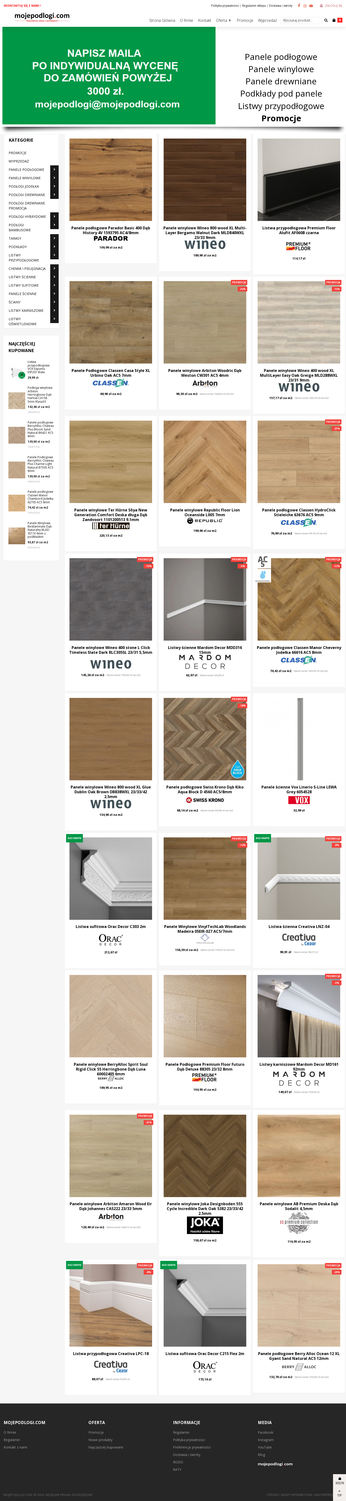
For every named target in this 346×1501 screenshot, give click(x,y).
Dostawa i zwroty (280, 6)
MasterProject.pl (328, 1495)
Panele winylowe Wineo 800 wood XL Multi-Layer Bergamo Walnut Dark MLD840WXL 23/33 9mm (205, 232)
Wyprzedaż (267, 20)
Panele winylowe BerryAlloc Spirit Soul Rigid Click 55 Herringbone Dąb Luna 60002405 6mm (111, 1069)
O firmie (186, 20)
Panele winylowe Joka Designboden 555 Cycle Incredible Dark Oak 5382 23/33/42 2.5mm (205, 1208)
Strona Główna (162, 20)
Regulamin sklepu (254, 6)
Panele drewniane (281, 81)
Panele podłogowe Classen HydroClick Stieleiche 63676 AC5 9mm (299, 512)
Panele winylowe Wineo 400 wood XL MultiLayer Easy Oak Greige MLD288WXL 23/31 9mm (299, 375)
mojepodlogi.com (18, 1495)
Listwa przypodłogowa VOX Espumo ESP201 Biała (38, 367)
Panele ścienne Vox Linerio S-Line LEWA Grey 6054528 (299, 789)
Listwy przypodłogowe (281, 105)
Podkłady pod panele (281, 93)
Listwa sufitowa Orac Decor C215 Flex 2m (205, 1353)
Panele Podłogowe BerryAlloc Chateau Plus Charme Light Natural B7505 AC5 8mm (41, 464)
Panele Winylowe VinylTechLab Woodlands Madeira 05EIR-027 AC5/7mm (205, 929)
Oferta (221, 20)
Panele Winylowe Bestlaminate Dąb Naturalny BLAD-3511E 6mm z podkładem (40, 530)
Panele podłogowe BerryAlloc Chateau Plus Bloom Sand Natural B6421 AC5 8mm (41, 429)
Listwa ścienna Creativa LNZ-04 (299, 926)
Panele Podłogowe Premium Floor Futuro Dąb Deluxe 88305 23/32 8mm (205, 1067)
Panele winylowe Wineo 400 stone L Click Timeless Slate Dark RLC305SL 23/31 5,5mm (110, 650)
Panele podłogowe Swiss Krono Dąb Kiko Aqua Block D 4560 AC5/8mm (205, 789)
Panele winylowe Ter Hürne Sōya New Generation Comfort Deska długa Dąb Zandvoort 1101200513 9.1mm (110, 514)
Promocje (245, 20)
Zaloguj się (333, 6)
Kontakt (204, 20)
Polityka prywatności (225, 6)
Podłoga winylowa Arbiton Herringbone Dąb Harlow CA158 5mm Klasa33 (40, 395)
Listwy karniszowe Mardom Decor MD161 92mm (299, 1067)
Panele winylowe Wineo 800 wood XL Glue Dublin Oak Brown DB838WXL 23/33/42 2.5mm (111, 791)
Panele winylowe (281, 69)
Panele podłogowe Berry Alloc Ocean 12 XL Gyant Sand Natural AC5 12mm (299, 1356)
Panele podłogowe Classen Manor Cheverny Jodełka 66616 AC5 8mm (299, 650)
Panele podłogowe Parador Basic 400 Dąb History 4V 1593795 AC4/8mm (110, 230)
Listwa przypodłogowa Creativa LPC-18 (111, 1353)
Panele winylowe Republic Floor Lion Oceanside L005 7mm (205, 512)
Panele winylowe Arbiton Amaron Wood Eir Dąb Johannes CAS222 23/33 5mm (111, 1206)
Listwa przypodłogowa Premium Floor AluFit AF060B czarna (299, 230)
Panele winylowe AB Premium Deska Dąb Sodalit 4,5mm (299, 1206)
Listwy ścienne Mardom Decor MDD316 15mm (205, 650)
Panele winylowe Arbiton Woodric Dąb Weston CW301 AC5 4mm (204, 373)
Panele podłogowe (281, 56)
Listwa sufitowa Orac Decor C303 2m (111, 926)
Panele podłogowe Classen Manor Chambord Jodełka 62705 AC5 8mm (40, 497)
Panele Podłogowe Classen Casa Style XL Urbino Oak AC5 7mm (111, 373)
